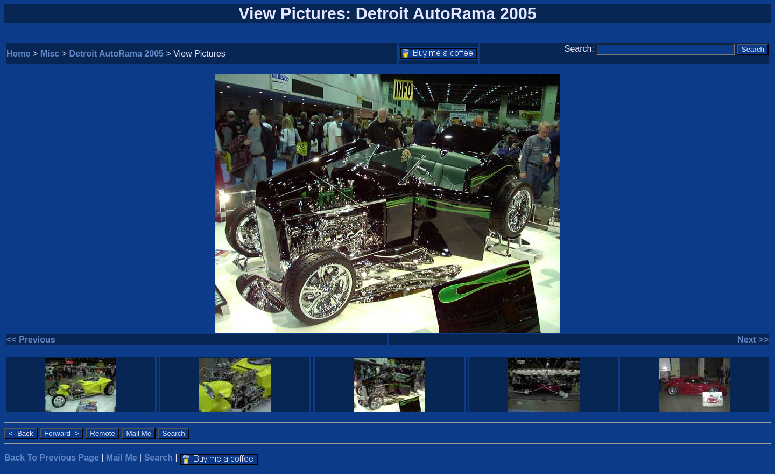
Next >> (753, 339)
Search (158, 457)
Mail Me (121, 457)
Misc (50, 53)
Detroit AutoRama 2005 (116, 53)
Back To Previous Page (51, 457)
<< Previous (30, 339)
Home (18, 53)
